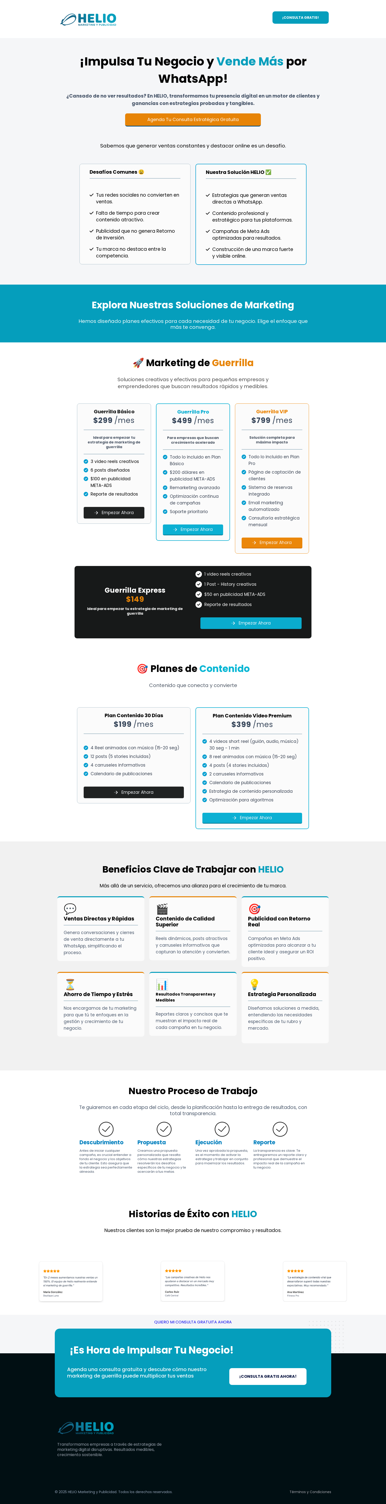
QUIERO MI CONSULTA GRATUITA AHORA (193, 1322)
